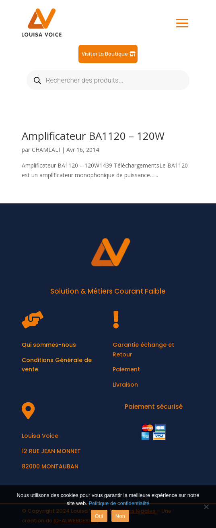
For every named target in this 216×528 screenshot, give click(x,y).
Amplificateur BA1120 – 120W (93, 135)
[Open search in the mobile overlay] (108, 80)
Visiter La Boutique (105, 53)
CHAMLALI (46, 149)
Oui (99, 516)
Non (120, 516)
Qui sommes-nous (49, 345)
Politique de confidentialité (118, 503)
